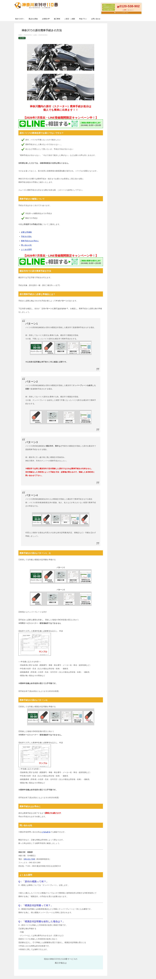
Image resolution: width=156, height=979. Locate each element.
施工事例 (57, 19)
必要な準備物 (26, 232)
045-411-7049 (29, 859)
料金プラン (83, 19)
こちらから (45, 832)
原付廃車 (22, 38)
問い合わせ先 (26, 245)
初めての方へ (19, 19)
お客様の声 (46, 19)
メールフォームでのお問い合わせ (121, 12)
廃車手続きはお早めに (30, 241)
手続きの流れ (26, 236)
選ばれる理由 (33, 19)
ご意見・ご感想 (69, 19)
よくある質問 (26, 249)
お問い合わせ (95, 19)
